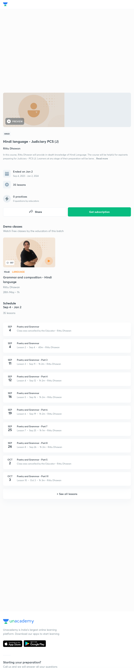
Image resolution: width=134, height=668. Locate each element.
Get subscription (99, 212)
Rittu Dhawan (11, 287)
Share (35, 211)
